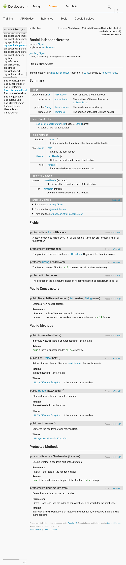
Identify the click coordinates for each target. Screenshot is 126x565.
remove (51, 164)
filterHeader (50, 180)
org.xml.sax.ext (12, 71)
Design (37, 6)
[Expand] (116, 200)
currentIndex (62, 99)
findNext (48, 189)
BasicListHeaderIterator (16, 90)
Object (41, 44)
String (48, 107)
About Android (35, 529)
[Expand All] (115, 31)
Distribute (72, 6)
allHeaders (61, 94)
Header (40, 156)
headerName (62, 107)
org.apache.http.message (17, 45)
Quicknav (26, 6)
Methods (86, 28)
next (50, 148)
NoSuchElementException (47, 382)
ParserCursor (11, 112)
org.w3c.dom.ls (12, 64)
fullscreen (24, 562)
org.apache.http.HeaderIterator (66, 214)
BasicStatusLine (12, 99)
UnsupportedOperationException (50, 438)
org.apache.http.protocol (17, 52)
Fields (71, 28)
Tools (64, 18)
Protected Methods (101, 28)
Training (8, 18)
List (86, 73)
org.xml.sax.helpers (14, 74)
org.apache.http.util (14, 55)
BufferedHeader (12, 106)
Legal (46, 529)
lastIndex (60, 112)
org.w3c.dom (11, 61)
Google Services (84, 18)
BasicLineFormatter (14, 83)
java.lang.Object (37, 53)
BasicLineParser (12, 87)
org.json (8, 58)
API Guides (27, 18)
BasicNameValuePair (15, 93)
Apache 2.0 (72, 523)
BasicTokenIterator (14, 103)
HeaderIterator (49, 47)
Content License (113, 523)
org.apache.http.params (16, 48)
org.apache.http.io (13, 42)
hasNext (52, 139)
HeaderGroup (11, 109)
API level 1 (116, 34)
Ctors (77, 28)
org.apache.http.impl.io (16, 39)
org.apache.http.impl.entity (18, 36)
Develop (53, 6)
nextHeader (54, 156)
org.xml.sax (10, 68)
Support (53, 529)
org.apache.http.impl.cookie (18, 32)
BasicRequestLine (13, 96)
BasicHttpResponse (14, 80)
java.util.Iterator (58, 209)
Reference (47, 18)
